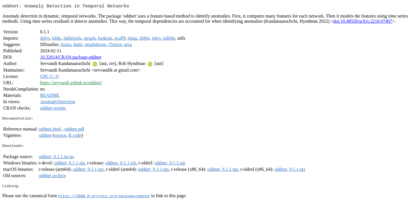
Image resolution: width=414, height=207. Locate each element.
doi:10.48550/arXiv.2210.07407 (362, 22)
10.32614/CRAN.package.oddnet (70, 58)
